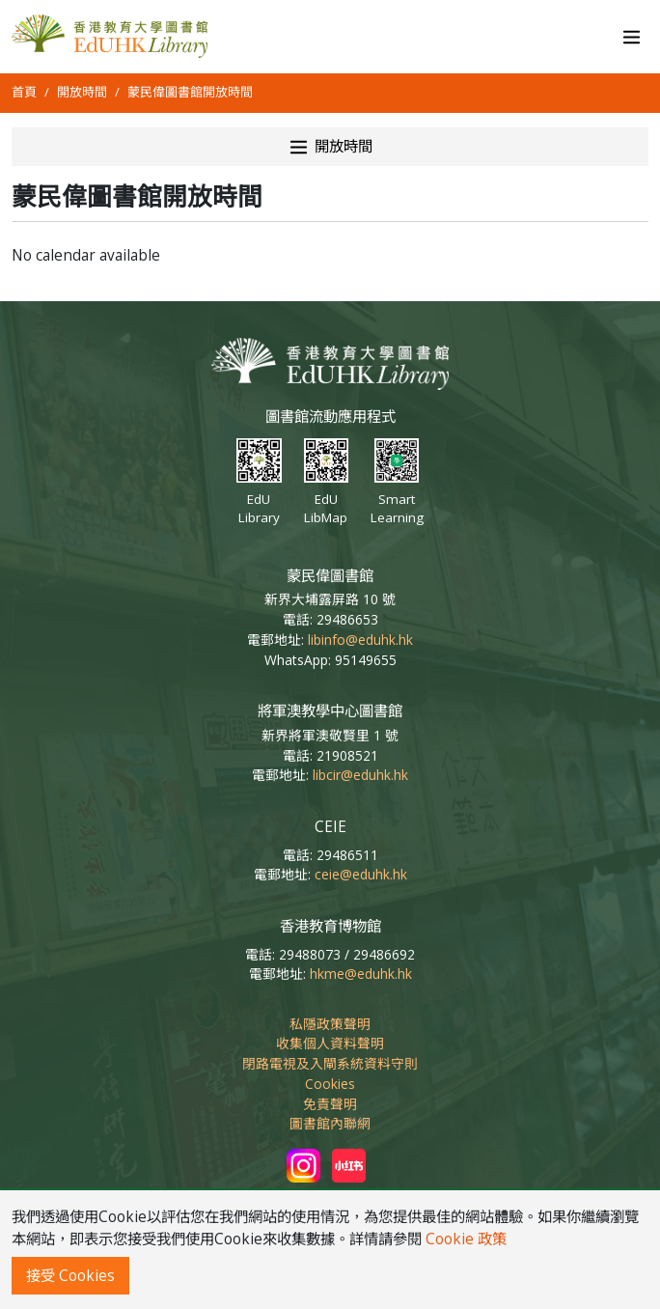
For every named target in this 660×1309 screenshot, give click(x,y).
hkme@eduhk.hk (361, 973)
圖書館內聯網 (330, 1123)
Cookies (330, 1083)
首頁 (24, 91)
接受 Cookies (70, 1276)
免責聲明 (330, 1104)
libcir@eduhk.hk (360, 775)
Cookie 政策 (466, 1239)
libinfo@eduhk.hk (360, 639)
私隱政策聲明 (330, 1024)
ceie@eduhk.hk (361, 874)
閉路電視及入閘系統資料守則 (330, 1063)
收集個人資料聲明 (330, 1043)
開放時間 (82, 91)
